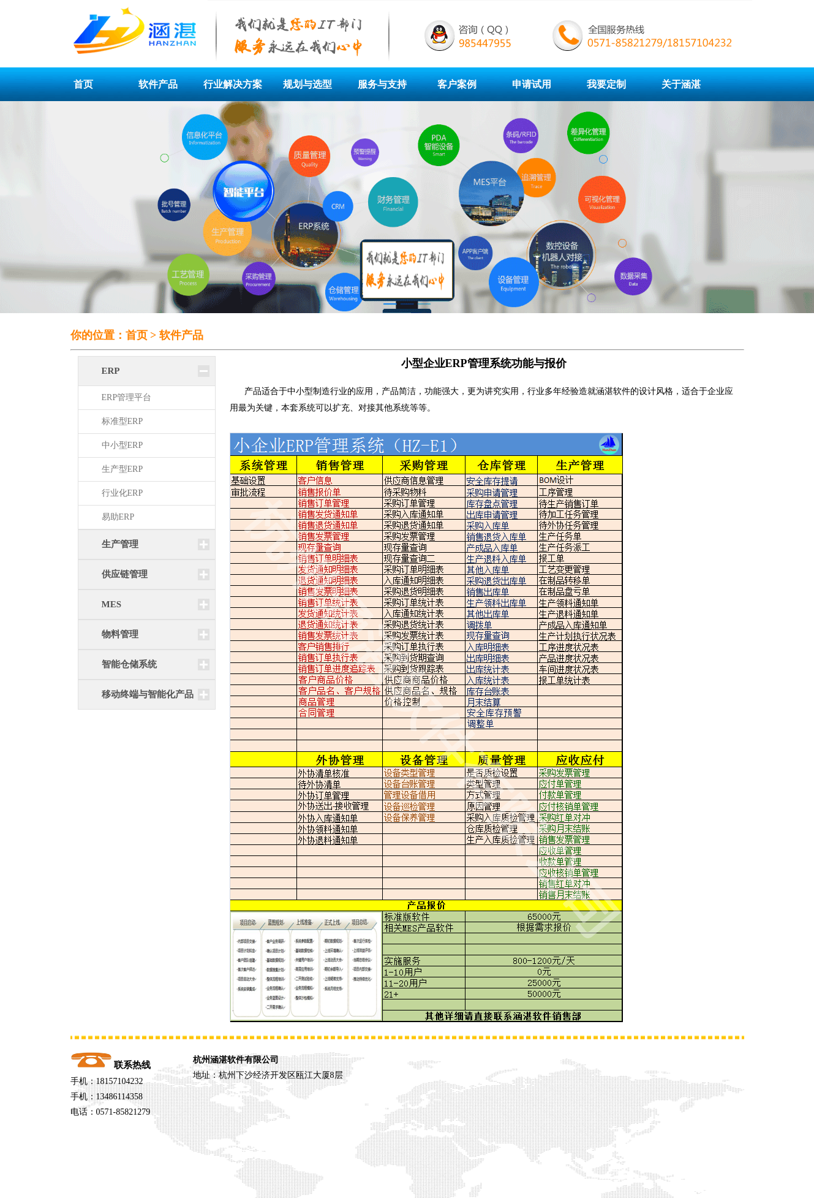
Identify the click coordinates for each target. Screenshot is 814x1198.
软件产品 (158, 84)
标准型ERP (122, 421)
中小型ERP (122, 445)
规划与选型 (307, 84)
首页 (83, 84)
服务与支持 (382, 84)
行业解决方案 (232, 84)
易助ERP (118, 516)
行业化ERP (122, 493)
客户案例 (457, 84)
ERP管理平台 (127, 397)
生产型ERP (122, 469)
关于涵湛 (681, 84)
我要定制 (606, 84)
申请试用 (531, 84)
